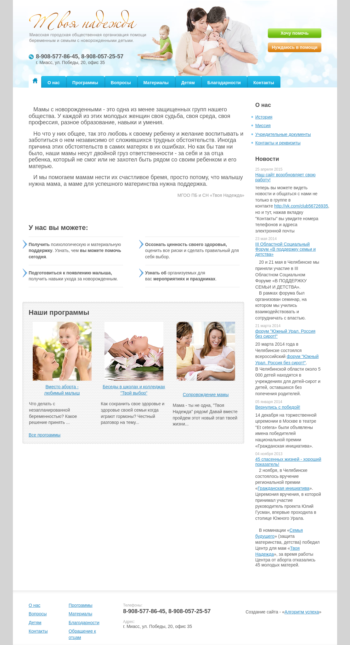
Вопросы (121, 82)
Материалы (156, 82)
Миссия (263, 125)
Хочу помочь (294, 33)
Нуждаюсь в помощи (294, 47)
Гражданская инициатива (283, 488)
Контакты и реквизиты (278, 142)
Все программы (44, 434)
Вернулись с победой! (277, 407)
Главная (35, 80)
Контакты (263, 82)
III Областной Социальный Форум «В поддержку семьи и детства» (285, 249)
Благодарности (224, 82)
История (263, 117)
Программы (85, 82)
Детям (188, 82)
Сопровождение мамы (206, 394)
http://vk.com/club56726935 (301, 205)
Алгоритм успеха (302, 611)
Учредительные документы (283, 134)
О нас (54, 82)
